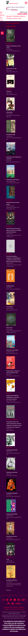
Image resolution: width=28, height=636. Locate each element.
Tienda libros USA (8, 607)
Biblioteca (22, 16)
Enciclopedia (15, 16)
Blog (19, 18)
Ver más (8, 590)
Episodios (9, 16)
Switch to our (22, 13)
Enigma (9, 613)
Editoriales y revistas (12, 18)
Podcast (15, 607)
